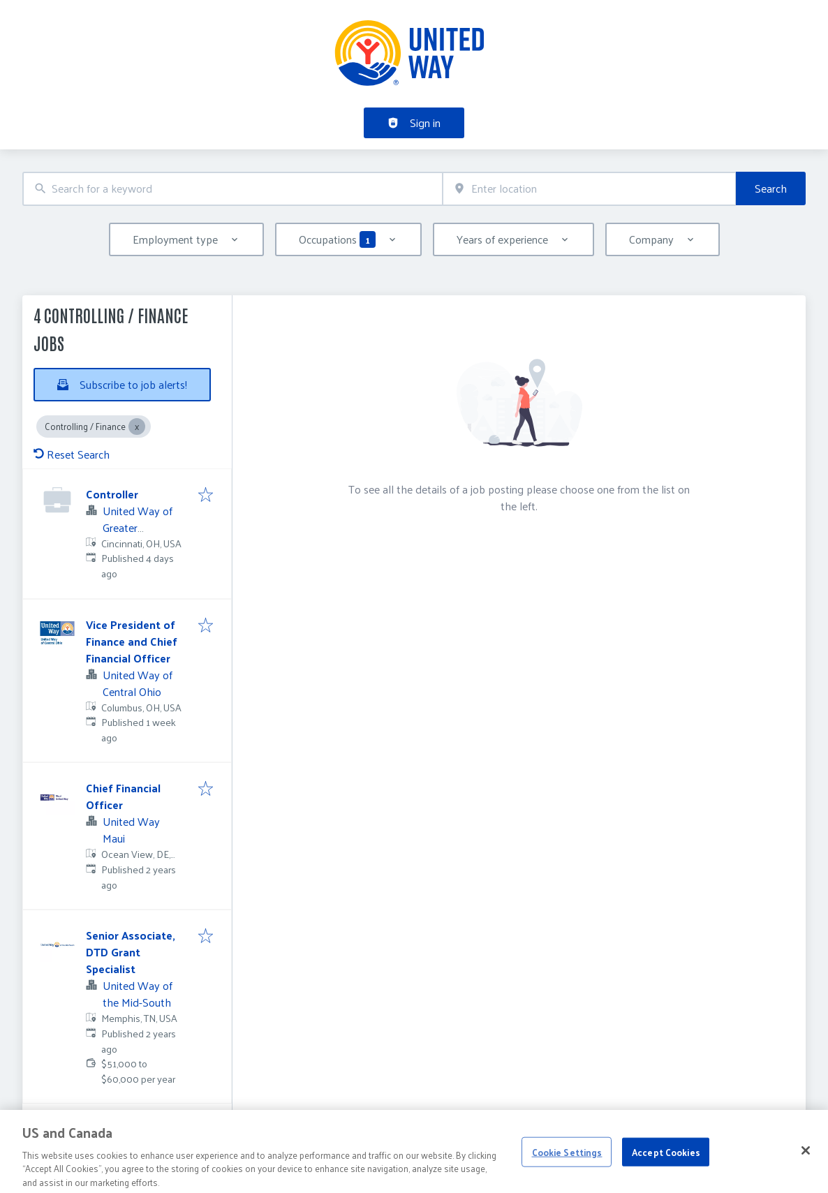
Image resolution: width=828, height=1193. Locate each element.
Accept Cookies (666, 1165)
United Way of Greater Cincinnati (137, 527)
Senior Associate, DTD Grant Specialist (130, 952)
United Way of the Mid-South (137, 993)
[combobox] (232, 189)
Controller (112, 494)
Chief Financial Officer (123, 796)
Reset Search (72, 454)
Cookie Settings (567, 1165)
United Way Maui (131, 829)
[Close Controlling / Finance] (136, 426)
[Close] (805, 1164)
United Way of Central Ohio (137, 683)
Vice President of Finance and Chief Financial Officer (131, 641)
